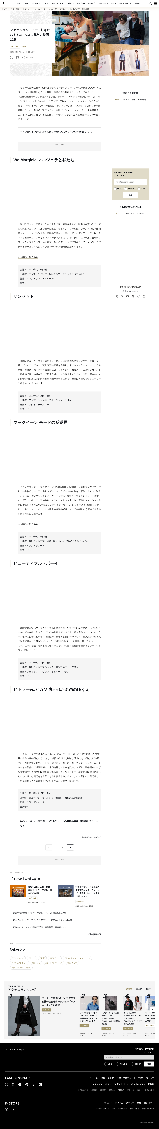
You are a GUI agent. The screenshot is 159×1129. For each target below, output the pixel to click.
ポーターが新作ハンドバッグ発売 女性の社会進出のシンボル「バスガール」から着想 (60, 1001)
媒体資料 (103, 1090)
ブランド (108, 1103)
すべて (117, 99)
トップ (4, 9)
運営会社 (112, 1090)
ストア (45, 3)
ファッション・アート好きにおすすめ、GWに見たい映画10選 (66, 9)
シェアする (27, 57)
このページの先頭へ (14, 1049)
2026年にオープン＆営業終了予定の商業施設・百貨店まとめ (40, 927)
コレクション (103, 3)
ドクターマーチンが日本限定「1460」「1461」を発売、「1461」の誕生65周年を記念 (111, 1018)
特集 (26, 3)
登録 (130, 195)
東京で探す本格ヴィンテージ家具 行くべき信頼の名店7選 (39, 913)
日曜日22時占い (124, 1078)
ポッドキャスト (125, 3)
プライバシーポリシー (134, 1090)
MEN (119, 189)
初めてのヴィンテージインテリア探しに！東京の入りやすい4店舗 (42, 920)
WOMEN (131, 189)
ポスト (113, 3)
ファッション (129, 213)
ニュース (18, 3)
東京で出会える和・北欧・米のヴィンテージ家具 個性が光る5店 (40, 890)
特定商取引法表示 (148, 1109)
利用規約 (121, 1090)
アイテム (119, 1103)
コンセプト (149, 1103)
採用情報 (94, 1090)
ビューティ (35, 3)
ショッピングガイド (102, 1109)
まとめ (37, 9)
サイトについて (83, 1090)
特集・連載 (15, 9)
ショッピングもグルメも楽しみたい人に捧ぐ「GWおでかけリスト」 (59, 131)
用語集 (137, 3)
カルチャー (27, 9)
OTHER (144, 189)
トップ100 (81, 3)
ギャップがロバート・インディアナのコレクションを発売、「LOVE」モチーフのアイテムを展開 (132, 1018)
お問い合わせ (149, 1090)
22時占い (70, 3)
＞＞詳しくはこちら (28, 257)
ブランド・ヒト (57, 3)
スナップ (91, 3)
